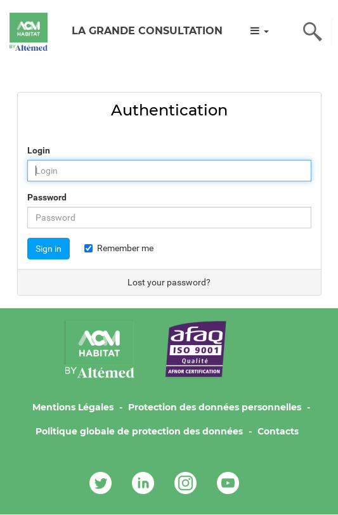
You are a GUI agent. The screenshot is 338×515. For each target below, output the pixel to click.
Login (38, 150)
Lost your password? (169, 282)
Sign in (49, 249)
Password (47, 197)
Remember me (118, 248)
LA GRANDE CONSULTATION (147, 31)
